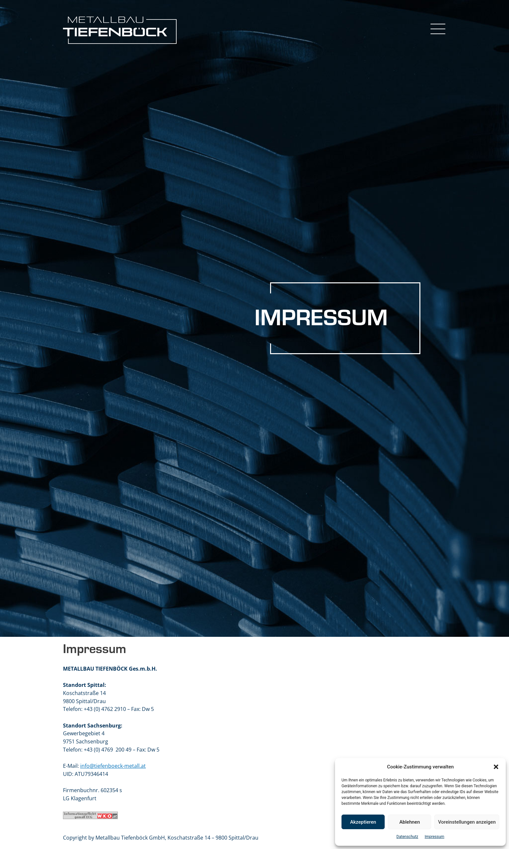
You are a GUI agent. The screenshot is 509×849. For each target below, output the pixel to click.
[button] (496, 767)
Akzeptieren (363, 822)
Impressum (434, 836)
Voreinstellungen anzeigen (467, 822)
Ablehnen (409, 822)
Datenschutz (407, 836)
